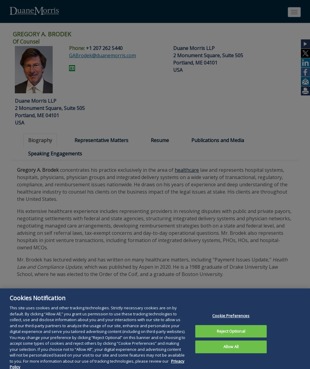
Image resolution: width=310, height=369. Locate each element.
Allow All (231, 356)
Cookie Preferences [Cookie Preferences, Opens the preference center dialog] (230, 325)
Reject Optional (231, 341)
